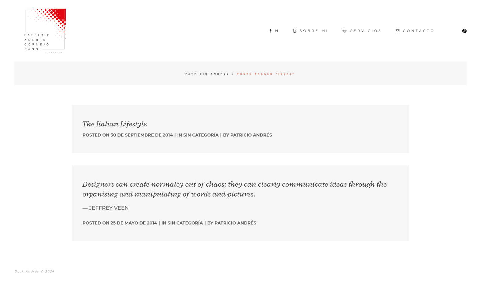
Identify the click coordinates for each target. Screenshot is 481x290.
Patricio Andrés (208, 73)
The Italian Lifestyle (115, 124)
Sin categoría (201, 135)
